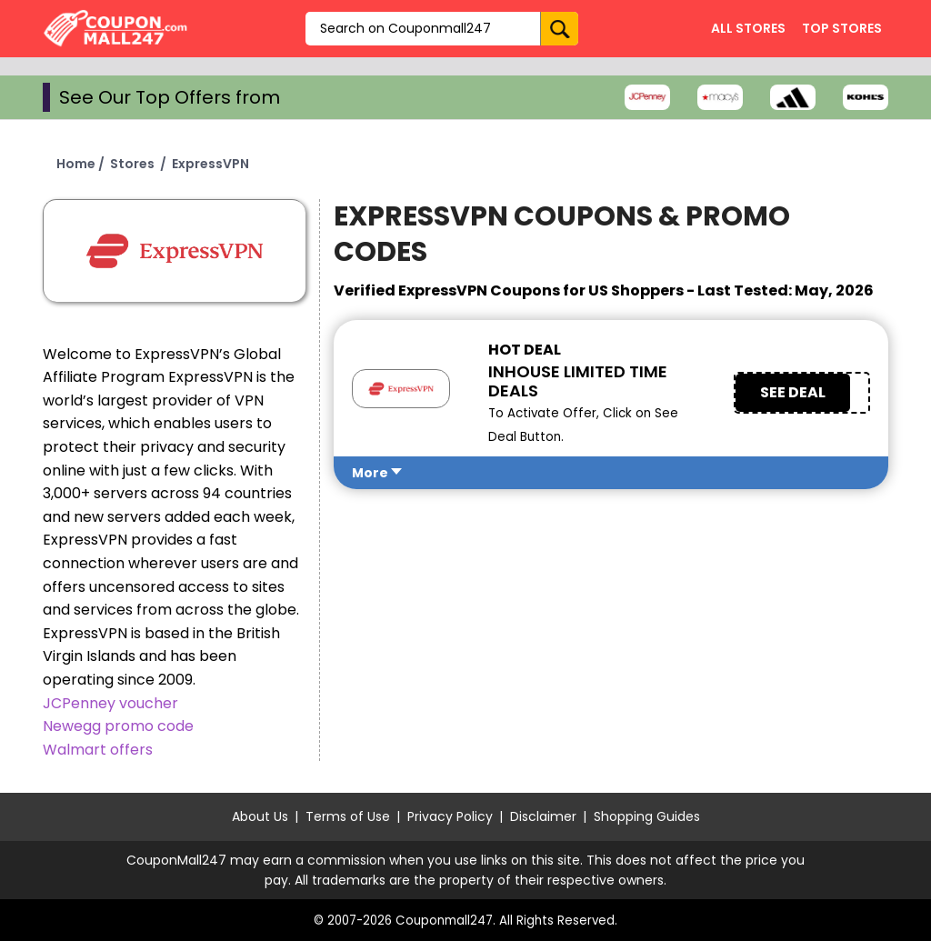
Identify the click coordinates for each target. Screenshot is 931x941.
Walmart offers (98, 749)
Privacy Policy (450, 816)
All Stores (748, 28)
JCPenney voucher (110, 703)
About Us (260, 816)
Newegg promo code (118, 726)
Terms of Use (347, 816)
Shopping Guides (647, 816)
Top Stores (842, 28)
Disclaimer (543, 816)
